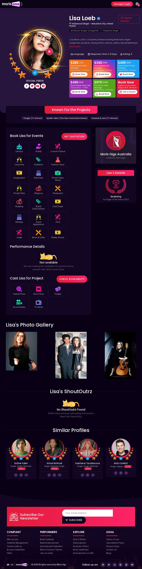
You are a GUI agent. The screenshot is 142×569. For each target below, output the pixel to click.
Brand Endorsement (49, 540)
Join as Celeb (46, 552)
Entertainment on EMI (83, 552)
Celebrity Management (17, 540)
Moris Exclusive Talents (51, 548)
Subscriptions (79, 540)
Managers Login (121, 4)
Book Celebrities (81, 548)
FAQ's (9, 552)
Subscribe (73, 517)
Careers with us (14, 544)
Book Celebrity (47, 536)
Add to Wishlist (126, 20)
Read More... (75, 46)
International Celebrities (51, 544)
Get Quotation (74, 135)
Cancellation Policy (115, 540)
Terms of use (112, 536)
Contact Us (111, 548)
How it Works (79, 536)
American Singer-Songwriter (85, 30)
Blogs (109, 552)
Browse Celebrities (16, 548)
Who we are (12, 536)
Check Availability (72, 276)
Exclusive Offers (81, 544)
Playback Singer (111, 30)
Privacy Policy (112, 544)
